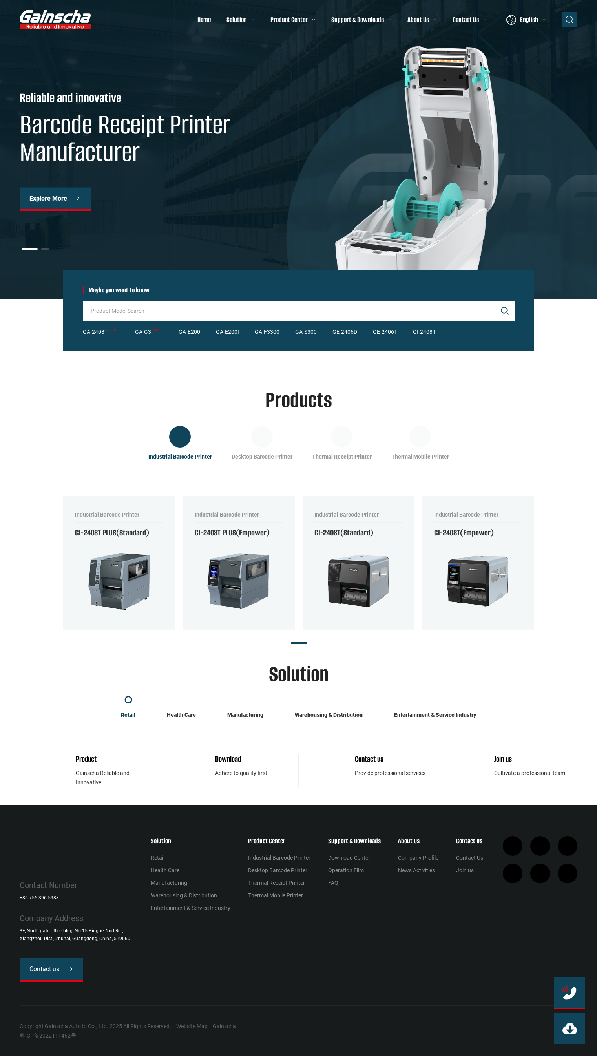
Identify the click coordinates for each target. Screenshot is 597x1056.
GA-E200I (227, 332)
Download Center (349, 858)
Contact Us (466, 19)
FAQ (333, 883)
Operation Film (346, 870)
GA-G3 (143, 332)
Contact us (369, 759)
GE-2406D (344, 332)
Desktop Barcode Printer (277, 870)
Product (86, 759)
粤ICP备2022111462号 (48, 1035)
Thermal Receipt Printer (276, 883)
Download (228, 759)
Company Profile (418, 858)
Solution (236, 19)
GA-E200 (189, 332)
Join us (503, 759)
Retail (128, 715)
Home (204, 19)
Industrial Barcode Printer (279, 858)
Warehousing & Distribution (329, 715)
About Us (418, 19)
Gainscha (224, 1026)
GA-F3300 (267, 332)
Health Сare (181, 715)
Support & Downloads (357, 19)
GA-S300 (306, 332)
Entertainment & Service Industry (435, 715)
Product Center (289, 19)
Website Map (192, 1026)
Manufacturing (245, 715)
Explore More (48, 198)
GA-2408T (95, 332)
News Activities (416, 870)
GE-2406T (385, 332)
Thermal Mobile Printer (275, 895)
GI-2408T (424, 332)
